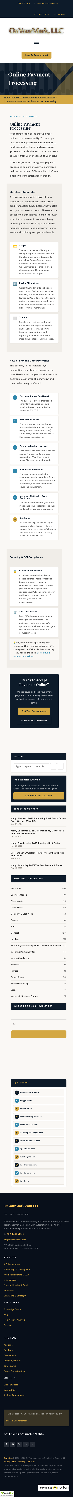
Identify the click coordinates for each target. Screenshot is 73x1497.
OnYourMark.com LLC (21, 1205)
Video (14, 990)
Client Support (24, 3)
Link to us (31, 1462)
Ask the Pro (16, 888)
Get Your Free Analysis (34, 711)
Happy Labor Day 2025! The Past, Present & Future (36, 865)
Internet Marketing (20, 958)
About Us (8, 1345)
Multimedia (9, 1290)
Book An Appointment (36, 55)
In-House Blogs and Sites (23, 952)
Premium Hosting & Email (16, 1285)
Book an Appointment (14, 1395)
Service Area (10, 1366)
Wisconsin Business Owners (24, 996)
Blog (6, 1314)
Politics (14, 971)
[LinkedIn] (26, 1444)
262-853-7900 (41, 14)
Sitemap (21, 1462)
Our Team (8, 1350)
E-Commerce (10, 1280)
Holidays (15, 939)
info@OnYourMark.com (15, 1239)
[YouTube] (12, 1444)
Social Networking (20, 983)
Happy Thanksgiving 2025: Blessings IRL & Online (35, 843)
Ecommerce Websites (15, 101)
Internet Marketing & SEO (16, 1274)
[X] (19, 1444)
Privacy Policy (10, 1462)
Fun (13, 926)
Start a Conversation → (18, 1420)
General (15, 933)
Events (14, 920)
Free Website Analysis (47, 3)
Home (7, 97)
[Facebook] (6, 1444)
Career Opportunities (14, 1371)
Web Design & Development (17, 1269)
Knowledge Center (13, 1309)
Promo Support (18, 977)
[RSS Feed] (32, 1444)
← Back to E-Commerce (34, 720)
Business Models (19, 895)
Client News (17, 907)
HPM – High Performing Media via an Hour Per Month (36, 945)
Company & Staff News (22, 914)
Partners (15, 964)
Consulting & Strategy (15, 1295)
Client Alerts (17, 901)
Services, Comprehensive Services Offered (33, 97)
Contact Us (59, 14)
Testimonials (10, 1355)
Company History (12, 1360)
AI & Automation (12, 1264)
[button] (7, 1494)
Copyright (8, 1458)
